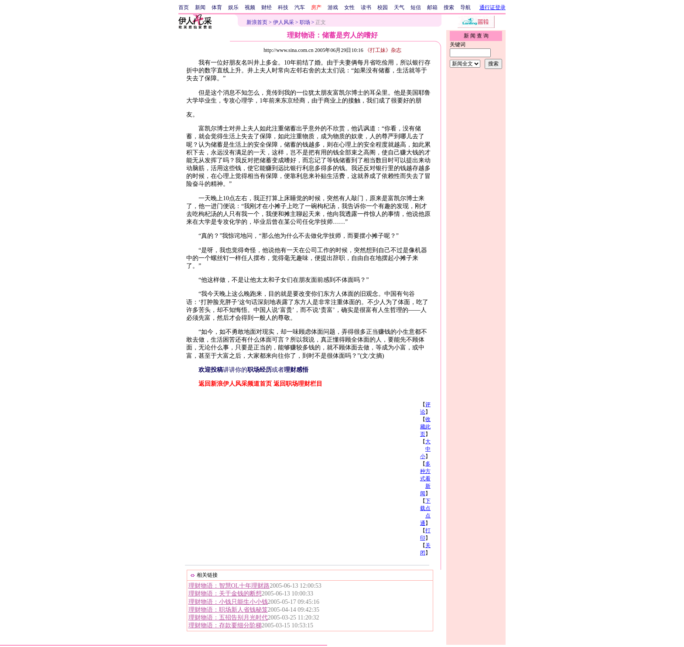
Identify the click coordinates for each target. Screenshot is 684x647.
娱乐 (233, 7)
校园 (382, 7)
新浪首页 (256, 22)
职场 (305, 22)
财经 (266, 7)
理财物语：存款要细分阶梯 (225, 625)
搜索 (449, 7)
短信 (415, 7)
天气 (399, 7)
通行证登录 (492, 7)
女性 (349, 7)
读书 (366, 7)
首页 (183, 7)
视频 (250, 7)
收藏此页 (425, 426)
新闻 (200, 7)
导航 (465, 7)
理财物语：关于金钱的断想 (225, 593)
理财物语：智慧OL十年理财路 (229, 585)
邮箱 (432, 7)
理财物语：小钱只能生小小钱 (228, 602)
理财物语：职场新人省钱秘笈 (228, 609)
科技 (283, 7)
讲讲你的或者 (253, 369)
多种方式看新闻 (425, 478)
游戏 (333, 7)
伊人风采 (283, 22)
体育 (217, 7)
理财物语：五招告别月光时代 (228, 617)
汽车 (299, 7)
